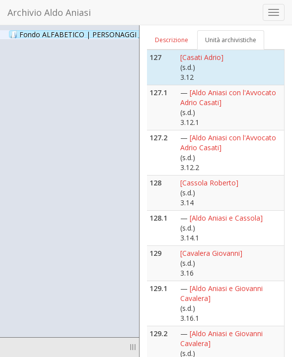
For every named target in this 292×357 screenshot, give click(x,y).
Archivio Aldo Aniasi (49, 12)
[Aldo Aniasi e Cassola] (226, 218)
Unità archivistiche (230, 40)
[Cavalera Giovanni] (211, 253)
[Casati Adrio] (201, 57)
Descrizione (171, 40)
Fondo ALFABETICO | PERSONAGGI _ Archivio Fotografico (120, 34)
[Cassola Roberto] (209, 182)
